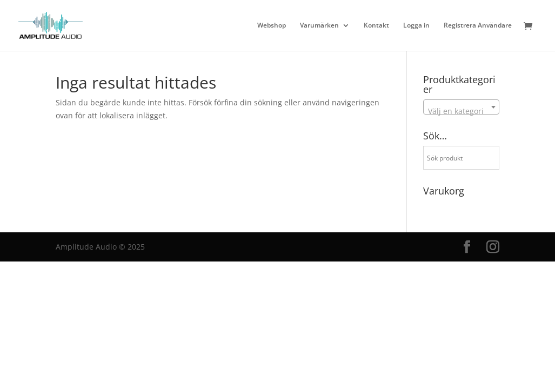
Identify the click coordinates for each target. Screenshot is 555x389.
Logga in (416, 26)
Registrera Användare (478, 26)
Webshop (271, 26)
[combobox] (461, 107)
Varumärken (319, 26)
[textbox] (461, 111)
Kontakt (376, 26)
